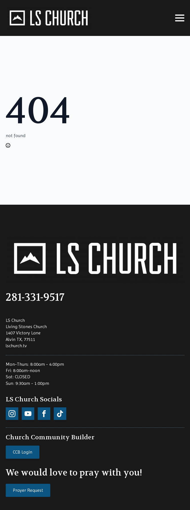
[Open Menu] (179, 18)
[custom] (12, 413)
